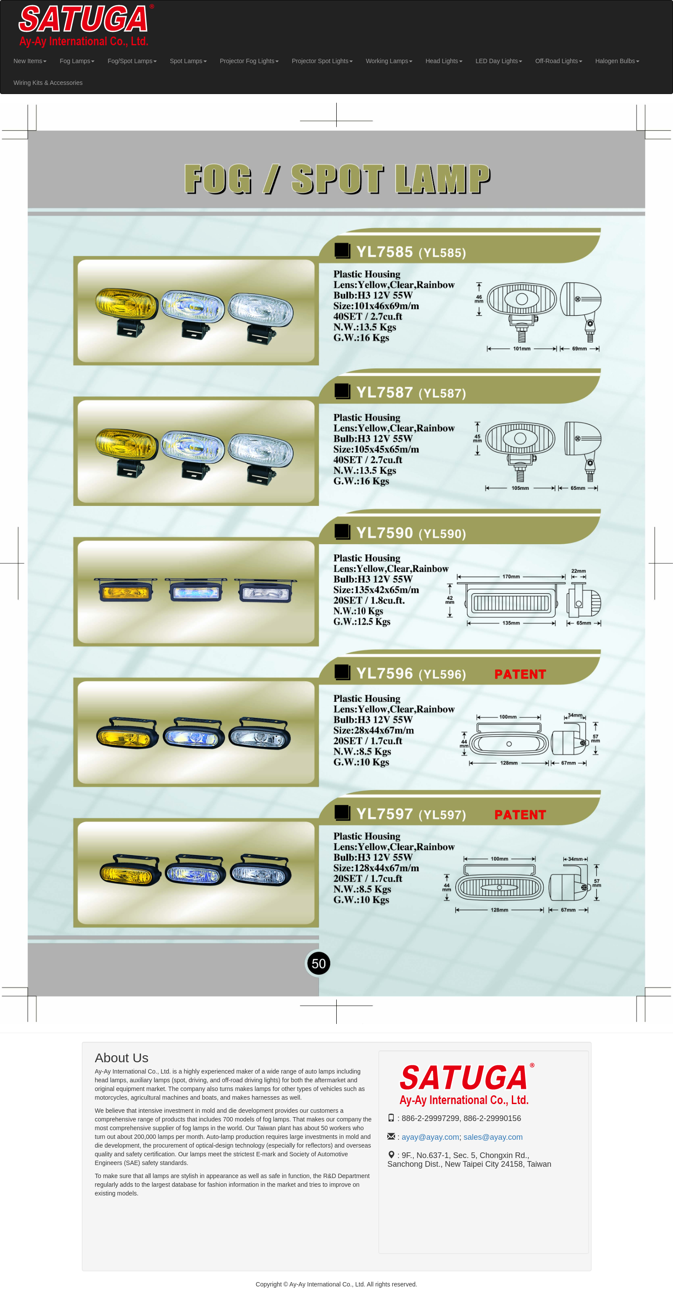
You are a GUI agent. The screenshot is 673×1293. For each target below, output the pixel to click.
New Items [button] (30, 60)
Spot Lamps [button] (188, 60)
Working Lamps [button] (389, 60)
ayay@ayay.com (430, 1137)
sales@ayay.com (493, 1137)
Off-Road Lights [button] (558, 60)
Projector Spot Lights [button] (322, 60)
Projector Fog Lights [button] (249, 60)
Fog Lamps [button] (77, 60)
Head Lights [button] (444, 60)
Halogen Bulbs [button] (617, 60)
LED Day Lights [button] (499, 60)
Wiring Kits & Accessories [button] (48, 82)
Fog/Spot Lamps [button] (132, 60)
